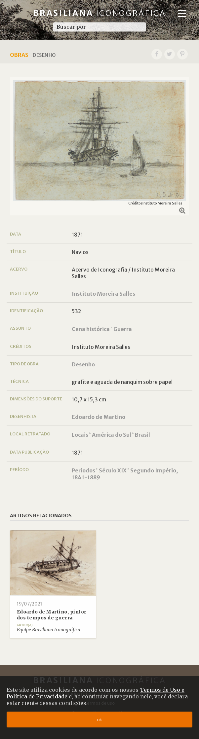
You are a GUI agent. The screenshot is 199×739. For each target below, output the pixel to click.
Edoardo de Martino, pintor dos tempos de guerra (52, 615)
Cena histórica (91, 329)
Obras (19, 55)
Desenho (83, 364)
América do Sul (111, 434)
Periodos (83, 470)
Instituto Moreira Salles (103, 293)
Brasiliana (99, 13)
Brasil (142, 434)
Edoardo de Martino (98, 417)
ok (99, 719)
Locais (80, 434)
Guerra (122, 329)
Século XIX (113, 470)
